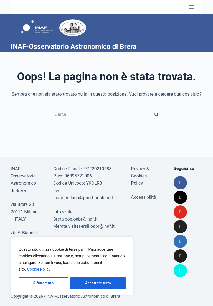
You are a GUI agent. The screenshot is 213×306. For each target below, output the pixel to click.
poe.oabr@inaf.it (81, 219)
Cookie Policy (38, 269)
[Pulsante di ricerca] (156, 114)
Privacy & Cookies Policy (140, 176)
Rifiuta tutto (43, 283)
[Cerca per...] (101, 114)
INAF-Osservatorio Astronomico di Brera (73, 47)
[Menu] (191, 6)
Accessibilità (143, 197)
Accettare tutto (98, 283)
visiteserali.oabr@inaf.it (91, 226)
